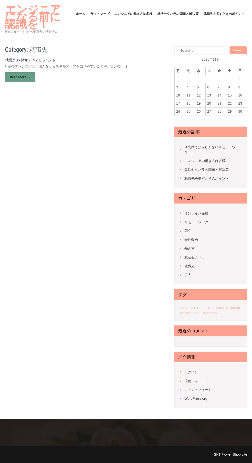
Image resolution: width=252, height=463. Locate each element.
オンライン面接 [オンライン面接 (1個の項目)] (188, 307)
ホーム (80, 14)
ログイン (191, 372)
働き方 (189, 248)
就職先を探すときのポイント (224, 14)
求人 (187, 275)
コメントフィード (198, 390)
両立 (187, 231)
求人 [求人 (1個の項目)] (214, 313)
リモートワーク (196, 222)
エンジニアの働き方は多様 (133, 14)
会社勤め (191, 240)
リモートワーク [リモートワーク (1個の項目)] (208, 307)
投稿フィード (194, 381)
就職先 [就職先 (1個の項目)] (207, 313)
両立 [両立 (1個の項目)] (221, 307)
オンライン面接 (196, 213)
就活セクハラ (194, 257)
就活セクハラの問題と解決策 (178, 14)
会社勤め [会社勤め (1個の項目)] (230, 307)
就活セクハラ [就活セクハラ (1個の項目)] (194, 313)
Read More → (20, 77)
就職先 (189, 266)
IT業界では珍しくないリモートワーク (211, 149)
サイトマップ (99, 14)
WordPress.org (195, 398)
